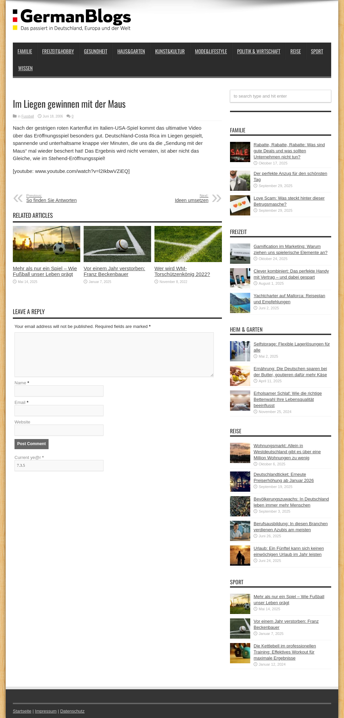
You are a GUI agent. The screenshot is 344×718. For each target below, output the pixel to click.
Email (20, 402)
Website (22, 422)
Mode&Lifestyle (211, 51)
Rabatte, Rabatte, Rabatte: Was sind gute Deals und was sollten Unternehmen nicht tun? (289, 150)
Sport (317, 51)
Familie (25, 51)
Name (20, 382)
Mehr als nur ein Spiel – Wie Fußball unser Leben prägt (45, 271)
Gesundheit (95, 51)
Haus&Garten (131, 51)
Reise (295, 51)
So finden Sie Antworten (67, 198)
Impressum (46, 711)
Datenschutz (72, 711)
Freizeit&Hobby (58, 51)
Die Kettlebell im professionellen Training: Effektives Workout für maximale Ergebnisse (285, 652)
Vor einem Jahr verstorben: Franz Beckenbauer (114, 271)
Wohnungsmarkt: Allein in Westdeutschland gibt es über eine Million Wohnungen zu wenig (287, 451)
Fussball (28, 116)
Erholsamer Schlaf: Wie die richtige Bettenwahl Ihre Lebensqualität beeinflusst (288, 399)
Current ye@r (29, 457)
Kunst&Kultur (170, 51)
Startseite (22, 711)
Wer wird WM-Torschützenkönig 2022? (182, 271)
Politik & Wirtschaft (258, 51)
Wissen (25, 68)
